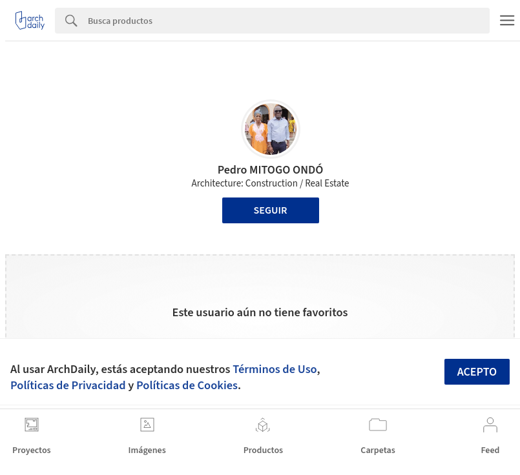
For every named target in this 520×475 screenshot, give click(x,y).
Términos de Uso (275, 369)
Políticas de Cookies (187, 385)
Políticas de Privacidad (68, 385)
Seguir (270, 210)
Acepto (477, 372)
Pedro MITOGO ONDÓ (271, 170)
